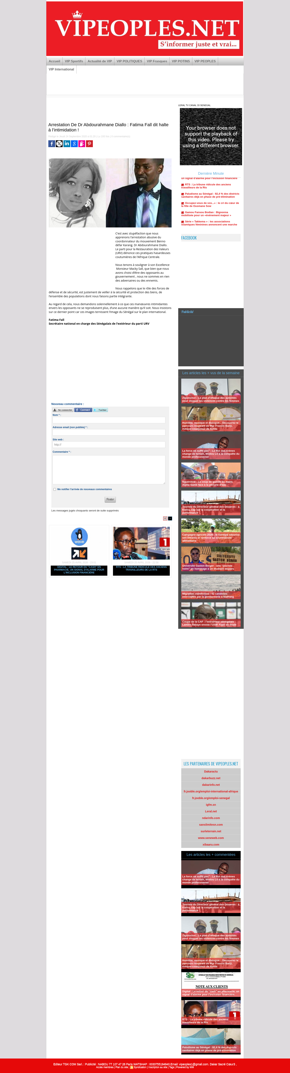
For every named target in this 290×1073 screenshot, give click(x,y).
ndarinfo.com (211, 818)
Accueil (54, 61)
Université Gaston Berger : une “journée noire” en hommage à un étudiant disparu (208, 567)
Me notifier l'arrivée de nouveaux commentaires (84, 489)
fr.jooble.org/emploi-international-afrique (211, 791)
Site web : (58, 439)
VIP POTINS (181, 61)
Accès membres (104, 1067)
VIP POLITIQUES (129, 61)
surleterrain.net (211, 831)
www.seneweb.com (211, 838)
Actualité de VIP (100, 61)
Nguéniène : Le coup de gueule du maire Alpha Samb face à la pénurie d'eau (207, 483)
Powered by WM (185, 1067)
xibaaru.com (211, 844)
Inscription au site (157, 1067)
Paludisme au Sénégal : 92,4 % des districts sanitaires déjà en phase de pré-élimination (210, 203)
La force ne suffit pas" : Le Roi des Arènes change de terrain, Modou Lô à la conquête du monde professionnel (210, 453)
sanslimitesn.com (211, 824)
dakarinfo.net (211, 784)
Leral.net (211, 811)
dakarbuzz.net (211, 778)
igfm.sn (211, 804)
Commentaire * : (62, 451)
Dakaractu (211, 771)
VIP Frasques (157, 61)
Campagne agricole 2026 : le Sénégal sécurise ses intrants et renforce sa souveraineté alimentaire (211, 537)
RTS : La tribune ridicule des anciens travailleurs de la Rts (141, 568)
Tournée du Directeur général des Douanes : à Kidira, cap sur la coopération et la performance (210, 509)
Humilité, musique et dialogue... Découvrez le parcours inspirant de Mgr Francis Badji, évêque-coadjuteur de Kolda (210, 425)
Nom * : (57, 415)
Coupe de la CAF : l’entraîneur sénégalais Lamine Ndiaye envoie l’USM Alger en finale (209, 623)
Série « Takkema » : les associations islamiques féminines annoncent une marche (209, 231)
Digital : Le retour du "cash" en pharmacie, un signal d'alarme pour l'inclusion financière (79, 570)
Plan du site (121, 1067)
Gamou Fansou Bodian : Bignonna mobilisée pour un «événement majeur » (206, 221)
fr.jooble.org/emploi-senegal (211, 798)
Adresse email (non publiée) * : (70, 427)
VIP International (61, 69)
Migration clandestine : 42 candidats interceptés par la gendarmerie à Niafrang (208, 595)
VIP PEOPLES (205, 61)
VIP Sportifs (74, 61)
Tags (171, 1067)
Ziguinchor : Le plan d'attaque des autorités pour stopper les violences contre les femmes (210, 399)
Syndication (140, 1067)
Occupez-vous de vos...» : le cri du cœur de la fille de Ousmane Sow (210, 212)
